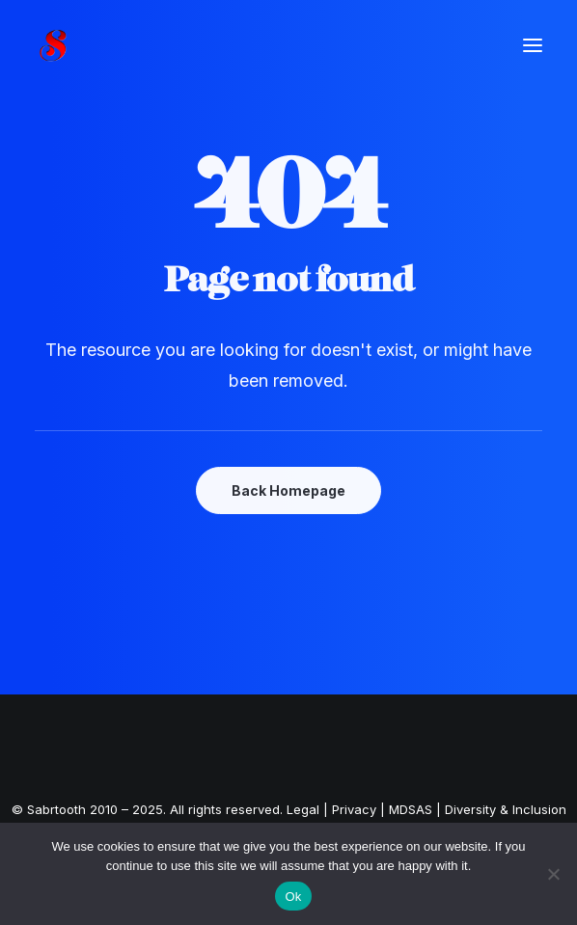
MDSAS (410, 809)
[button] (532, 45)
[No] (553, 874)
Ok (293, 896)
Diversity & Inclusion (505, 809)
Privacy (354, 809)
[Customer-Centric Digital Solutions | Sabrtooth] (77, 45)
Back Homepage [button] (288, 490)
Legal (303, 809)
